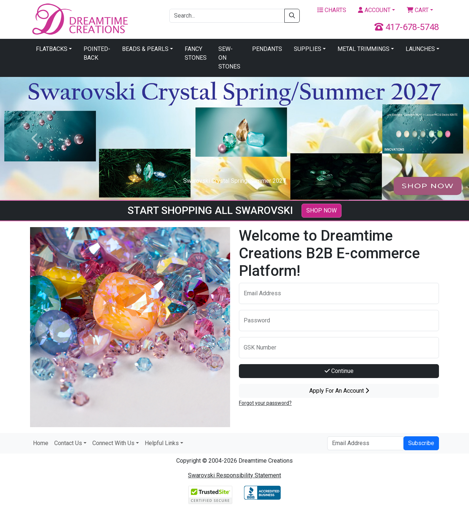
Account (374, 10)
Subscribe (421, 443)
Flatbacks (51, 48)
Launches (420, 48)
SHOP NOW (321, 210)
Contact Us (68, 443)
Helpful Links (162, 443)
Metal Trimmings (363, 48)
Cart (418, 10)
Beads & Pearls (145, 48)
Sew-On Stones (229, 57)
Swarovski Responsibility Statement (234, 475)
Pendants (267, 48)
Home (40, 443)
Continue (339, 370)
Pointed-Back (97, 53)
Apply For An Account (339, 390)
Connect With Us (113, 443)
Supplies (307, 48)
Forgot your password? (265, 403)
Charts (331, 10)
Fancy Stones (196, 53)
